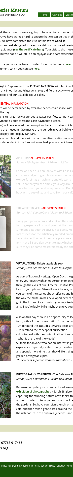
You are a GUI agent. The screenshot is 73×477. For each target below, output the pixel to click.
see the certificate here (28, 49)
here (67, 64)
